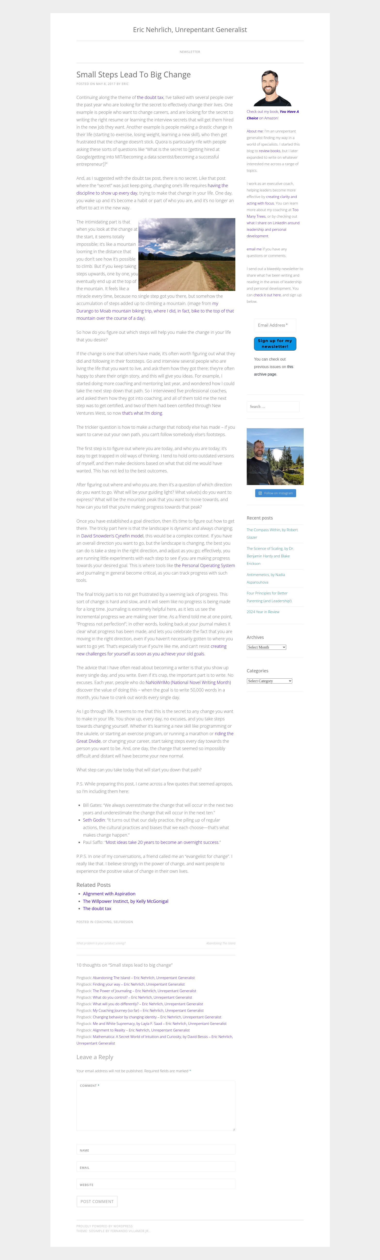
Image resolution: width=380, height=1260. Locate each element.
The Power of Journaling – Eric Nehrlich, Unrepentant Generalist (144, 990)
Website (87, 1185)
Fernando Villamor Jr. (130, 1231)
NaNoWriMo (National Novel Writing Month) (188, 682)
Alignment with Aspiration (109, 894)
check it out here (267, 294)
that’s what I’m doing (142, 413)
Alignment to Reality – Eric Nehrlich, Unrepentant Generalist (141, 1030)
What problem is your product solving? (101, 943)
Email (85, 1168)
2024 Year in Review (263, 611)
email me (254, 249)
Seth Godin (94, 820)
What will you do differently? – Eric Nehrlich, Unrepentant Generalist (148, 1003)
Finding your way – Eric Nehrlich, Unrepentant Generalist (139, 984)
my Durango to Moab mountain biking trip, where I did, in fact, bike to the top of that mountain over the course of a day (155, 310)
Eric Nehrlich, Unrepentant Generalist (190, 29)
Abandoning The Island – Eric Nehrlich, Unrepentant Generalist (144, 977)
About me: (255, 131)
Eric (125, 84)
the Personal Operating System (204, 565)
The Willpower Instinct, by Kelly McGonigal (125, 901)
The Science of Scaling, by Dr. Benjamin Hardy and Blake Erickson (270, 556)
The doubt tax (97, 908)
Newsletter (190, 52)
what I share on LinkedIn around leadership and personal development (273, 229)
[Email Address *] (275, 325)
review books (269, 150)
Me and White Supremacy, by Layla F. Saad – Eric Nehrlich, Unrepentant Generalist (160, 1023)
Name (84, 1150)
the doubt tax (150, 97)
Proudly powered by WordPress (105, 1226)
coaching (103, 922)
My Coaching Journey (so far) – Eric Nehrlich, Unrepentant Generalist (148, 1010)
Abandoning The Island (221, 943)
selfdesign (123, 922)
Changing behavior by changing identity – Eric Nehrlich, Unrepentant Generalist (157, 1016)
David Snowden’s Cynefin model (112, 536)
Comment (90, 1086)
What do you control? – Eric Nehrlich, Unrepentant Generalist (142, 997)
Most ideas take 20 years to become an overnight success (162, 842)
